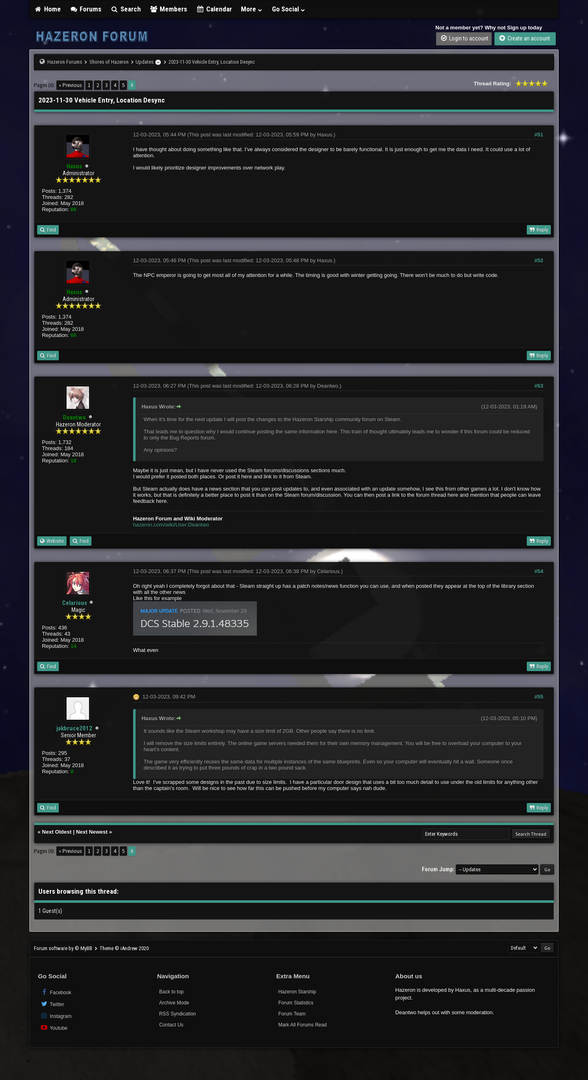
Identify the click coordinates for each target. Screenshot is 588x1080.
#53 (539, 386)
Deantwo (327, 386)
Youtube (53, 1027)
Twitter (52, 1003)
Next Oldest (56, 832)
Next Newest (91, 832)
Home (47, 9)
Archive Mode (174, 1003)
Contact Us (171, 1025)
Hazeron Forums (64, 62)
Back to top (171, 992)
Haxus (324, 135)
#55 (539, 697)
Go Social (289, 9)
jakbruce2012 (74, 728)
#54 (539, 571)
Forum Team (291, 1014)
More (252, 9)
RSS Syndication (177, 1014)
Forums (86, 9)
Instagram (55, 1015)
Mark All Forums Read (302, 1025)
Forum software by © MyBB (64, 948)
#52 (539, 260)
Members (168, 9)
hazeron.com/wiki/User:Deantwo (171, 525)
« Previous (70, 85)
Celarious (74, 603)
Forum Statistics (295, 1003)
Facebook (55, 992)
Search (125, 9)
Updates (145, 62)
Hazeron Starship (297, 992)
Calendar (214, 9)
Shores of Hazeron (109, 62)
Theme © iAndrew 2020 (124, 948)
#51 (539, 135)
